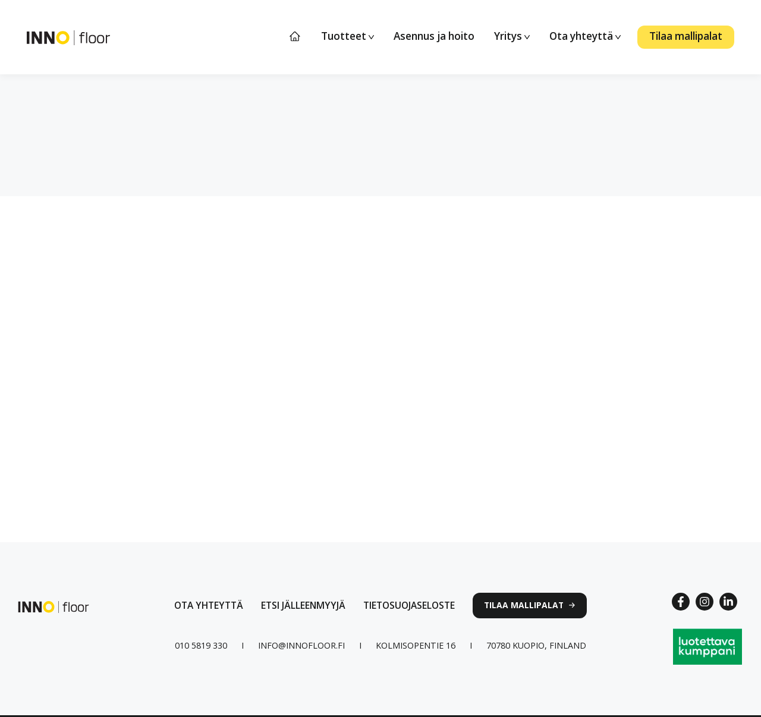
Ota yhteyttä (585, 36)
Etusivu (295, 36)
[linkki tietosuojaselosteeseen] (409, 605)
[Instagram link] (704, 602)
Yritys (512, 36)
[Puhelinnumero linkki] (201, 645)
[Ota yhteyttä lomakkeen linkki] (208, 605)
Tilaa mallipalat (685, 36)
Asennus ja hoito (434, 36)
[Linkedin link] (728, 602)
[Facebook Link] (681, 602)
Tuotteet (347, 36)
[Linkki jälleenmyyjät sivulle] (303, 605)
